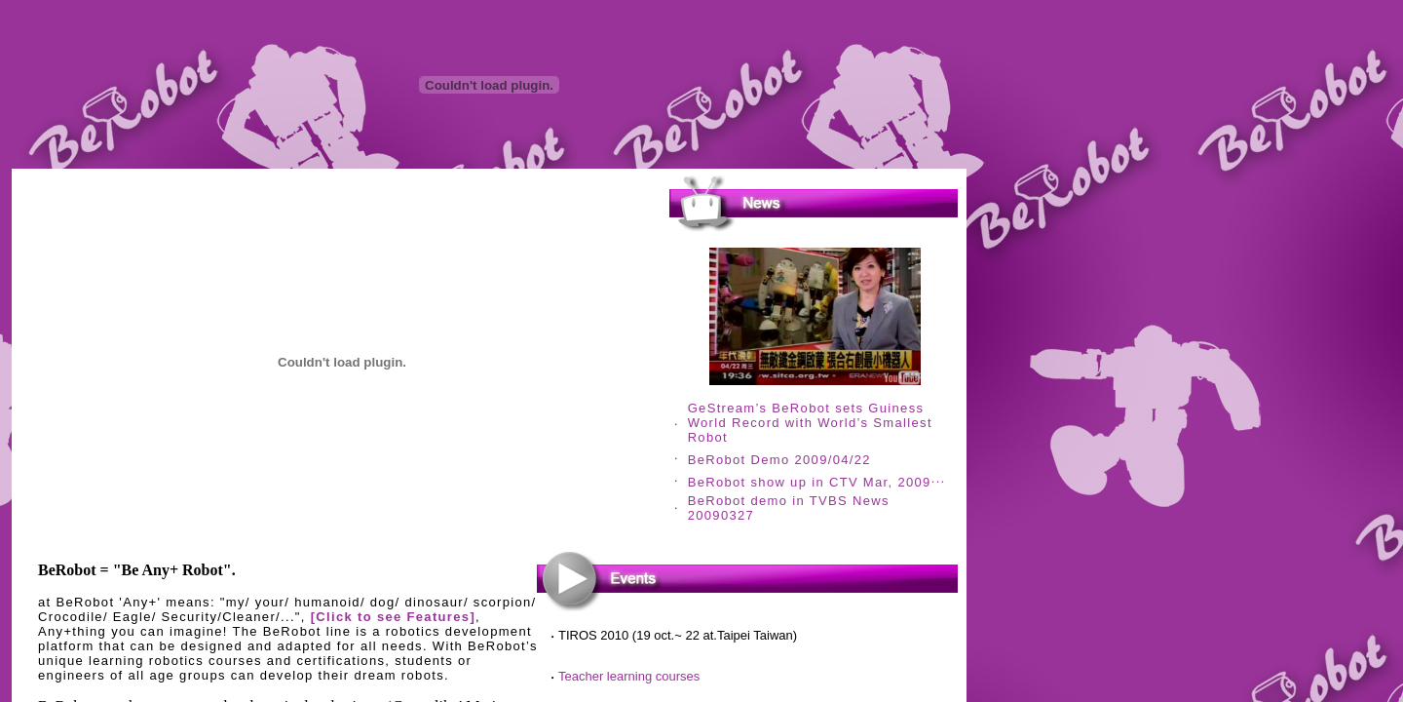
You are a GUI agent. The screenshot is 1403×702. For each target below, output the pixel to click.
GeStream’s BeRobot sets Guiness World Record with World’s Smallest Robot (810, 423)
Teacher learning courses (629, 676)
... (817, 478)
